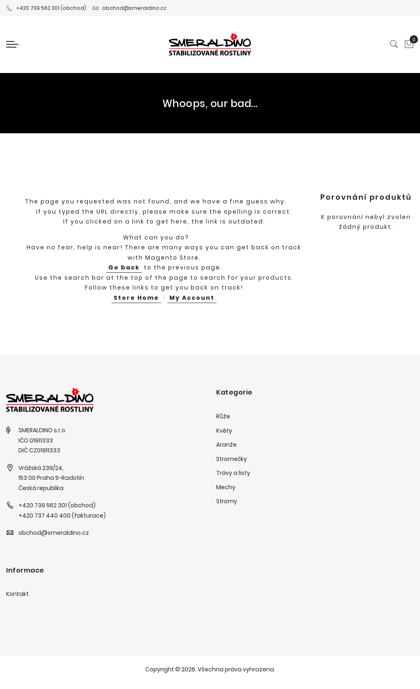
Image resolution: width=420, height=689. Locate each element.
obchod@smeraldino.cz (129, 8)
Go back (124, 267)
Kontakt (17, 594)
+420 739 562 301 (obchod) (46, 8)
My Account (192, 298)
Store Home (136, 298)
